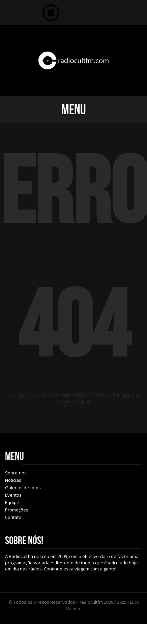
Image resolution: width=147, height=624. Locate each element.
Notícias (13, 480)
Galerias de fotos (23, 488)
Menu (73, 109)
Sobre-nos (16, 473)
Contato (13, 517)
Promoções (16, 510)
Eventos (13, 495)
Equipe (12, 502)
